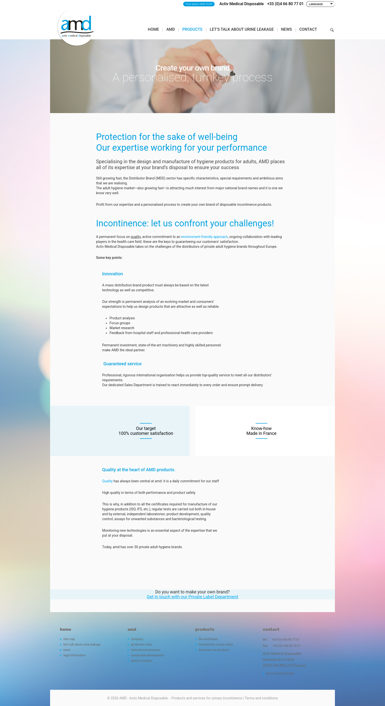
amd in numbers (141, 660)
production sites (141, 644)
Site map (69, 639)
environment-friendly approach (204, 237)
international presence (145, 650)
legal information (74, 655)
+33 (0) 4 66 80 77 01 (286, 639)
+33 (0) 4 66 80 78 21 (287, 645)
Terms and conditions (261, 698)
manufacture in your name (216, 644)
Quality (107, 481)
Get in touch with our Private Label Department (192, 596)
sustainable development (147, 655)
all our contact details (280, 673)
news (66, 650)
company (137, 639)
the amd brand (208, 639)
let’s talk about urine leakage (81, 644)
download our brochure (214, 650)
